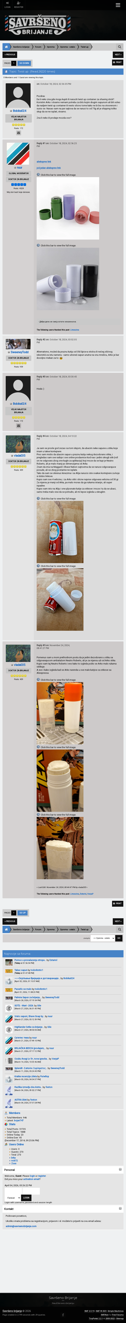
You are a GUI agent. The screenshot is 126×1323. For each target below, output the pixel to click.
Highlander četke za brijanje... (29, 1027)
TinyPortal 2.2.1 (96, 1318)
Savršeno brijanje (12, 1311)
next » (118, 55)
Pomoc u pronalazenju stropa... (30, 960)
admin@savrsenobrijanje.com (21, 1226)
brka (13, 1158)
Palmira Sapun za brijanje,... (28, 998)
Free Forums (117, 1315)
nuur (50, 1017)
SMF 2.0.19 (89, 1311)
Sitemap (119, 1318)
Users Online (16, 1145)
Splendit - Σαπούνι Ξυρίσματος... (30, 1068)
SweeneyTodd (52, 998)
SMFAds (104, 1315)
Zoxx (13, 1164)
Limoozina (74, 330)
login (32, 1176)
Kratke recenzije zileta (25, 1077)
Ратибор (44, 1077)
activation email (31, 1179)
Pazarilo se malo (22, 989)
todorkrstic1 (37, 970)
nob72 (14, 1161)
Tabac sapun (20, 970)
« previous (10, 55)
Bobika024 (68, 979)
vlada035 (19, 455)
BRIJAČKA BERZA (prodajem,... (30, 1049)
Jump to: (86, 939)
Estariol (53, 960)
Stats (12, 1125)
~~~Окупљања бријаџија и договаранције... (37, 979)
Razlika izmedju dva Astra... (28, 1087)
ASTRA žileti (20, 1100)
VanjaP (55, 1059)
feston (49, 1087)
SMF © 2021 (101, 1311)
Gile (39, 1006)
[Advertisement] (63, 1258)
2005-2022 (110, 1318)
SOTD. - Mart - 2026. (24, 1006)
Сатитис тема (21, 1038)
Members (14, 1113)
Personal (9, 1170)
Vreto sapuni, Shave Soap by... (29, 1017)
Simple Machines (115, 1311)
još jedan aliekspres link (49, 168)
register (42, 1176)
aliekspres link (44, 161)
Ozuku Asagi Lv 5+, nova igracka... (31, 1059)
